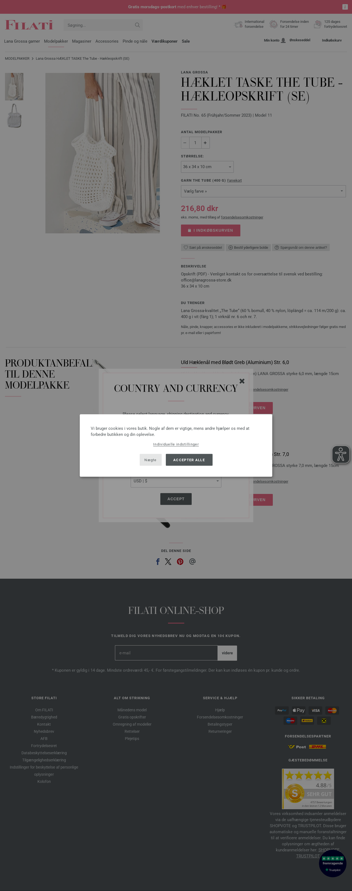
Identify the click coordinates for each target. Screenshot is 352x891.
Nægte (150, 460)
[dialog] (176, 445)
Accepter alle (189, 460)
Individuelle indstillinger (176, 444)
